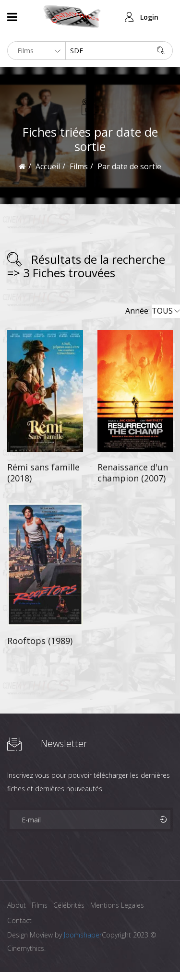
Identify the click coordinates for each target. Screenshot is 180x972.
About (16, 905)
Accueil (48, 166)
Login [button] (149, 17)
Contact (19, 920)
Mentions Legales (117, 905)
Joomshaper (83, 934)
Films (40, 905)
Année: (152, 311)
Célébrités (68, 905)
